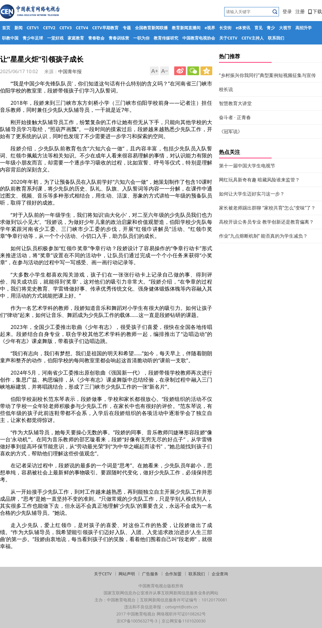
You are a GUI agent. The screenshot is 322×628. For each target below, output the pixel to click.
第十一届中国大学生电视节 (247, 165)
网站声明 (127, 573)
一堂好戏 (55, 38)
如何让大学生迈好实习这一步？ (252, 194)
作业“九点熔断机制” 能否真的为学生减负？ (263, 236)
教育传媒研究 (166, 38)
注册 (300, 11)
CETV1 (33, 27)
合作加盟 (173, 573)
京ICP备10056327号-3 (137, 621)
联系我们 (276, 38)
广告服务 (150, 573)
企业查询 (220, 573)
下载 (315, 11)
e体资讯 (243, 27)
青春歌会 (96, 38)
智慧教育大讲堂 (235, 103)
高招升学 (303, 27)
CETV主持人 (253, 38)
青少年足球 (33, 38)
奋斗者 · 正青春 (235, 117)
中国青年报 (70, 71)
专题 (127, 27)
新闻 (18, 27)
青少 (271, 27)
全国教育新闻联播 (151, 27)
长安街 (225, 27)
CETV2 (49, 27)
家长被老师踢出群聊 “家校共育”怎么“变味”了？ (267, 208)
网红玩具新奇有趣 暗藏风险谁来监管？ (259, 179)
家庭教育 (76, 38)
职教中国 (10, 38)
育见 (258, 27)
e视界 (210, 27)
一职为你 (141, 38)
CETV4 (82, 27)
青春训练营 (119, 38)
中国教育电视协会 (198, 38)
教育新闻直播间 (186, 27)
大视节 (285, 27)
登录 (287, 11)
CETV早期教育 (105, 27)
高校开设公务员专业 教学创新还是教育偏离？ (266, 222)
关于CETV (228, 38)
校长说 (226, 89)
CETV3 (65, 27)
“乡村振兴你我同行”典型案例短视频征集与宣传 (267, 75)
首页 (6, 27)
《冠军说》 (230, 131)
